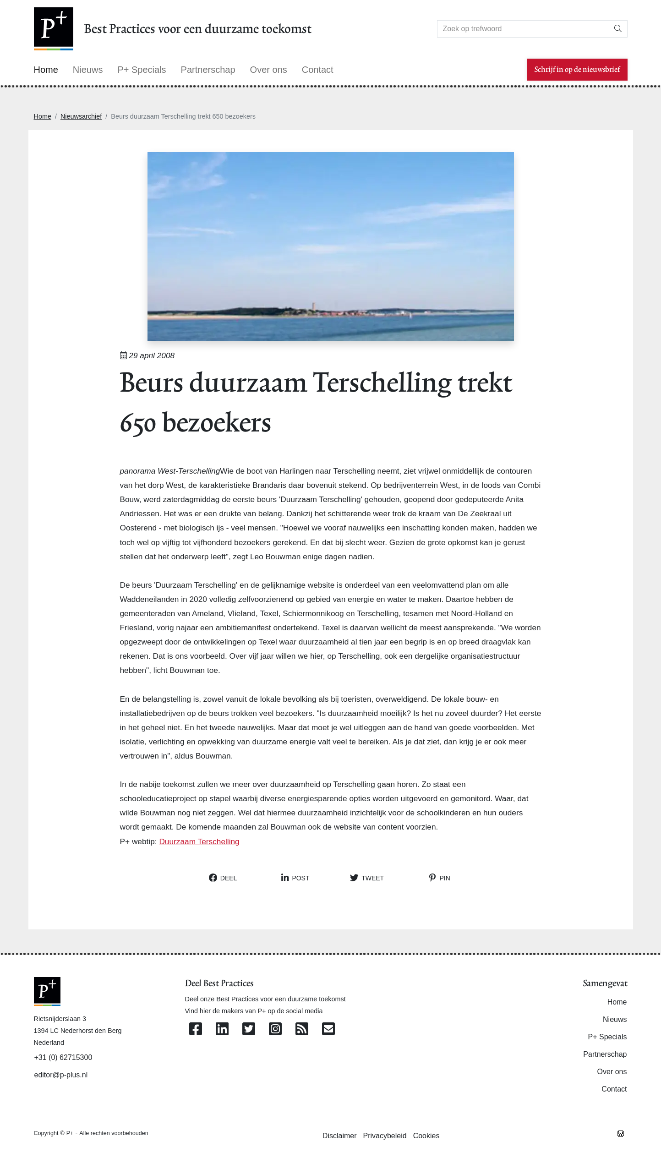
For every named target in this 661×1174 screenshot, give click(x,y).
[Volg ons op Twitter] (248, 1029)
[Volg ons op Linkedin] (222, 1029)
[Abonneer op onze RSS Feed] (301, 1029)
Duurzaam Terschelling (199, 841)
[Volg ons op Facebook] (195, 1029)
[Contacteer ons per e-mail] (328, 1029)
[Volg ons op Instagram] (275, 1029)
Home (42, 116)
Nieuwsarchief (81, 116)
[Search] (523, 29)
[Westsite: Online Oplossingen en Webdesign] (621, 1132)
